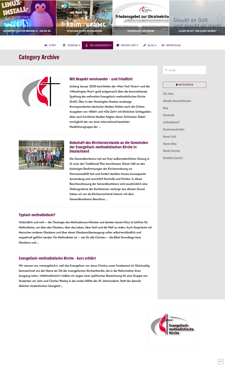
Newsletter (25, 335)
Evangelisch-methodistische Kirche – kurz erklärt (57, 258)
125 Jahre (168, 93)
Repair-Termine (171, 150)
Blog (165, 107)
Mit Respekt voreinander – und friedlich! (101, 79)
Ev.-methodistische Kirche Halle (112, 38)
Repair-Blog (170, 143)
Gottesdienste (31, 326)
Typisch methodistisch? (37, 214)
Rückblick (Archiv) (173, 157)
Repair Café (169, 136)
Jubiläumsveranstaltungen (103, 331)
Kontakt (24, 340)
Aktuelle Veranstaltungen (177, 100)
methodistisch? (171, 122)
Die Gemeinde (28, 313)
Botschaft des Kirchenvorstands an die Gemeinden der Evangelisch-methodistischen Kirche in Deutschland (109, 147)
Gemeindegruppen (30, 317)
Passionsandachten (173, 129)
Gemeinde (169, 114)
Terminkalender (28, 322)
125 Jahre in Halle (94, 326)
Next (218, 18)
